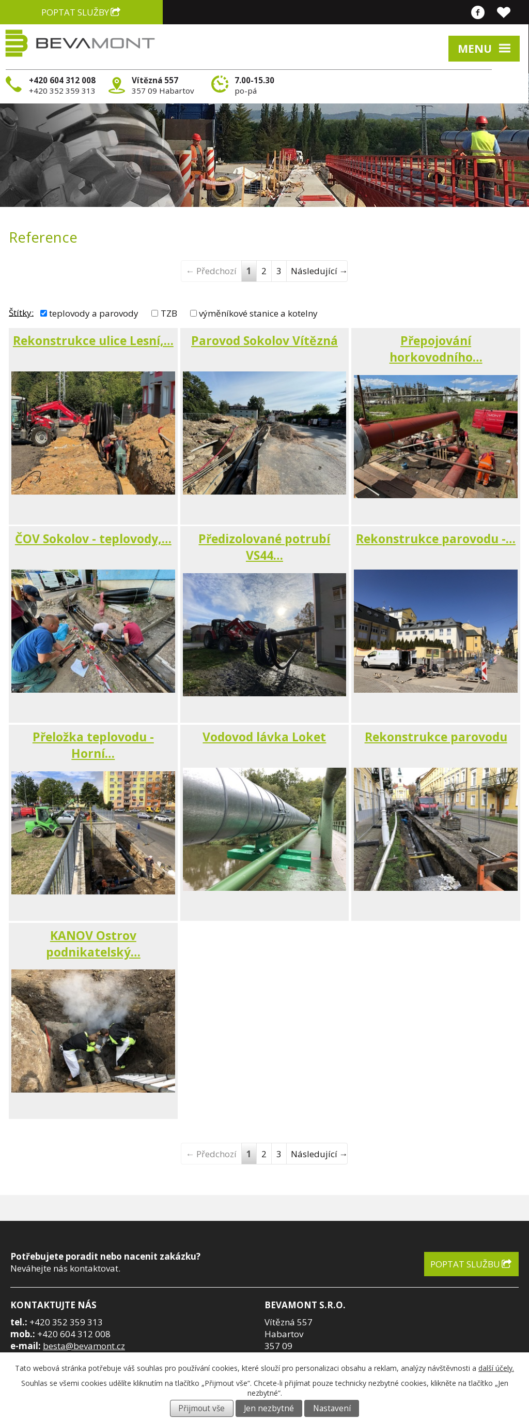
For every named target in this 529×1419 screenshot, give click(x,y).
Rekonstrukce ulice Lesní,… (93, 340)
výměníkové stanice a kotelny (258, 313)
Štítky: (21, 312)
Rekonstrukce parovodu (436, 736)
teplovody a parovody (93, 313)
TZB (169, 313)
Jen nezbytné (269, 1408)
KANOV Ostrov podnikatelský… (93, 943)
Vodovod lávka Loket (264, 736)
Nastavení (332, 1408)
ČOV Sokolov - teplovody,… (93, 538)
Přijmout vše (201, 1408)
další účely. (496, 1368)
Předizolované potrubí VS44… (264, 546)
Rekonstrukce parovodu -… (436, 538)
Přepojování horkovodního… (436, 348)
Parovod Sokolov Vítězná (264, 340)
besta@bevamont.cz (84, 1346)
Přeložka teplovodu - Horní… (93, 744)
